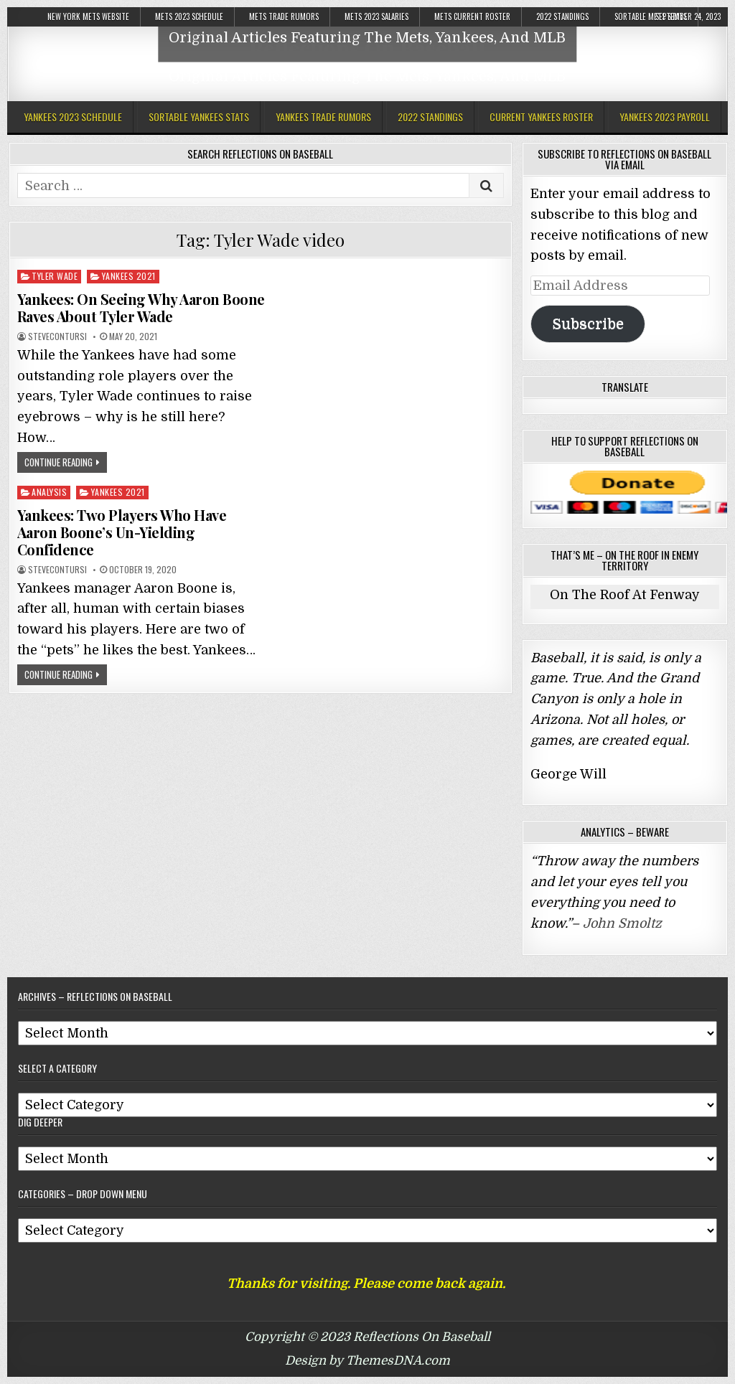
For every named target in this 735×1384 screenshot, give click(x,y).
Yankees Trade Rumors (323, 116)
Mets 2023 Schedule (189, 16)
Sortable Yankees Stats (199, 116)
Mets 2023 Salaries (376, 16)
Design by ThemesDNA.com (367, 1360)
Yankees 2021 (129, 276)
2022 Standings (562, 16)
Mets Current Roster (472, 16)
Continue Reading (58, 462)
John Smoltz (622, 923)
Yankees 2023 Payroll (664, 116)
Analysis (49, 492)
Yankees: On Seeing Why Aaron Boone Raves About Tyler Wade (141, 307)
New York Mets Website (88, 16)
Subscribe (588, 324)
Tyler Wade (55, 276)
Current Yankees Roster (541, 116)
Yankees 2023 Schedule (73, 116)
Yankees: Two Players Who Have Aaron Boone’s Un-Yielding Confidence (122, 532)
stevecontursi (57, 336)
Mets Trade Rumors (284, 16)
